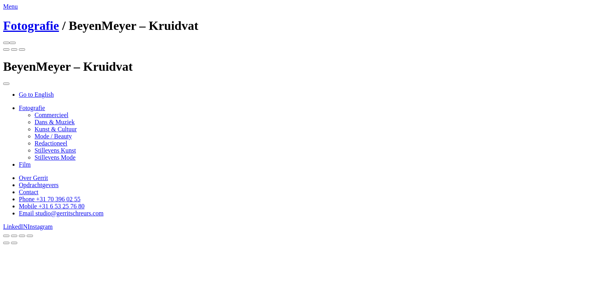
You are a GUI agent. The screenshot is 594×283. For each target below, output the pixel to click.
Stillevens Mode (55, 157)
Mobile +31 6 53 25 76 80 (51, 206)
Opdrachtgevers (38, 185)
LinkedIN (15, 226)
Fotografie (31, 25)
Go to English (36, 94)
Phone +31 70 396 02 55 (49, 199)
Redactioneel (51, 143)
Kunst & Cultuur (56, 129)
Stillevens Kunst (55, 150)
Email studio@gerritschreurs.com (61, 213)
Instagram (40, 226)
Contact (28, 192)
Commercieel (51, 115)
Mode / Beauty (53, 136)
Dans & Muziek (55, 122)
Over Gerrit (33, 178)
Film (25, 164)
